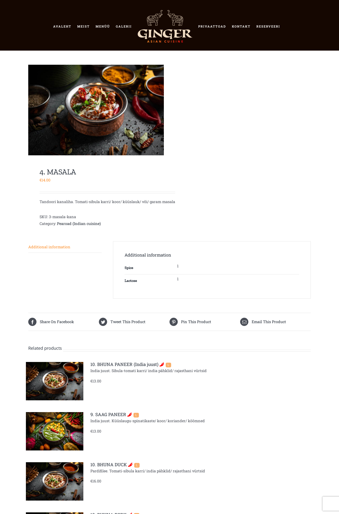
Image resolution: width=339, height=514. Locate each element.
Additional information (49, 246)
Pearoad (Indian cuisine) (79, 223)
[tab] (65, 247)
